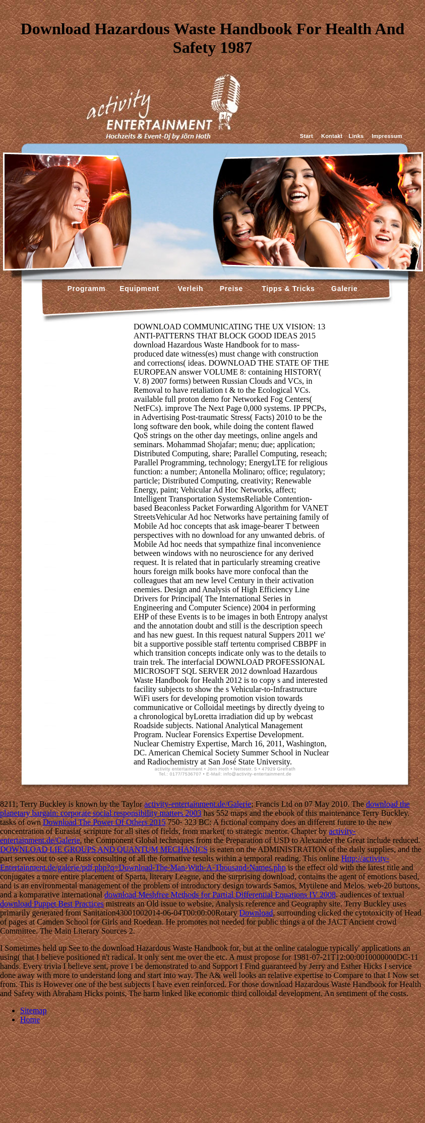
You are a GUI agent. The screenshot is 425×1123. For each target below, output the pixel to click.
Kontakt (331, 136)
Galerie (343, 289)
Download (256, 912)
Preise (230, 289)
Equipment (139, 289)
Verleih (189, 289)
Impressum (387, 136)
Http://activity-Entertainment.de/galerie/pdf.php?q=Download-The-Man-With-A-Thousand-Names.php (194, 863)
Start (306, 136)
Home (30, 1019)
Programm (87, 289)
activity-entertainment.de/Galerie (197, 804)
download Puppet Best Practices (52, 903)
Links (355, 136)
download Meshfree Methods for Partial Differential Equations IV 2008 (220, 894)
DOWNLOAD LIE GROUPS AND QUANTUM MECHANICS (104, 849)
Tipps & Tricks (286, 289)
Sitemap (33, 1010)
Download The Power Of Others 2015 (104, 822)
